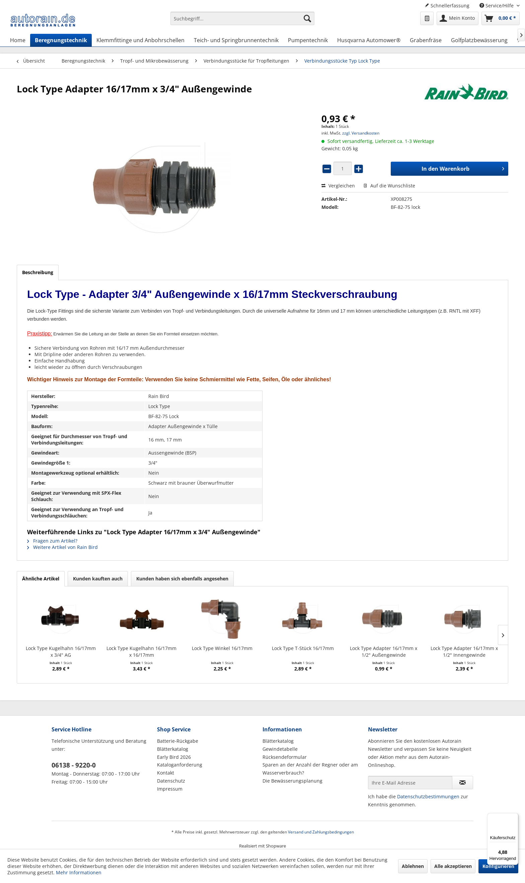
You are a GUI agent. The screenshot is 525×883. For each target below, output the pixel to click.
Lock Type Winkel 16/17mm (222, 648)
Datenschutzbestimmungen (428, 796)
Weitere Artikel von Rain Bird (62, 547)
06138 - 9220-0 (74, 765)
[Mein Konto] (457, 18)
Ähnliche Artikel (40, 578)
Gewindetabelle (280, 749)
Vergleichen (338, 185)
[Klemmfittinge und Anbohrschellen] (140, 40)
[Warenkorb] (500, 18)
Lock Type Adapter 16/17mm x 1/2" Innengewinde (464, 651)
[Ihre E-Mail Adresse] (410, 782)
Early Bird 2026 (174, 757)
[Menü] (514, 817)
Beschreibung (37, 272)
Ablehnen (413, 866)
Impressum (169, 789)
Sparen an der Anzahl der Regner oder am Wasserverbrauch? (310, 768)
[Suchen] (307, 18)
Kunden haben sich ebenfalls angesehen (182, 578)
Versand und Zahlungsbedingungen (321, 832)
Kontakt (165, 773)
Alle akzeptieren (453, 866)
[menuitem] (242, 21)
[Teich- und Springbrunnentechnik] (236, 40)
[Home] (17, 40)
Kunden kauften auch (98, 578)
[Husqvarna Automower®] (368, 40)
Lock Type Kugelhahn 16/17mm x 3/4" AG (61, 651)
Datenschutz (171, 781)
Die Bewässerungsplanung (292, 781)
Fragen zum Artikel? (52, 541)
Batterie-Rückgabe (177, 741)
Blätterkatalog (172, 749)
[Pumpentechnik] (307, 40)
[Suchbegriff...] (242, 18)
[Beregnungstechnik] (61, 40)
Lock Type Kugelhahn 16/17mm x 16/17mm (141, 651)
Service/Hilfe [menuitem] (497, 5)
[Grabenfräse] (425, 40)
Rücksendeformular (284, 757)
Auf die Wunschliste (389, 185)
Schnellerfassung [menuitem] (447, 5)
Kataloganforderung (179, 764)
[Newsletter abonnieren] (462, 782)
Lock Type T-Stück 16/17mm (303, 648)
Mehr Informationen (78, 872)
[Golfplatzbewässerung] (479, 40)
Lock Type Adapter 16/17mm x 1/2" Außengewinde (383, 651)
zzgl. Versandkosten (360, 133)
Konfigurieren (498, 866)
